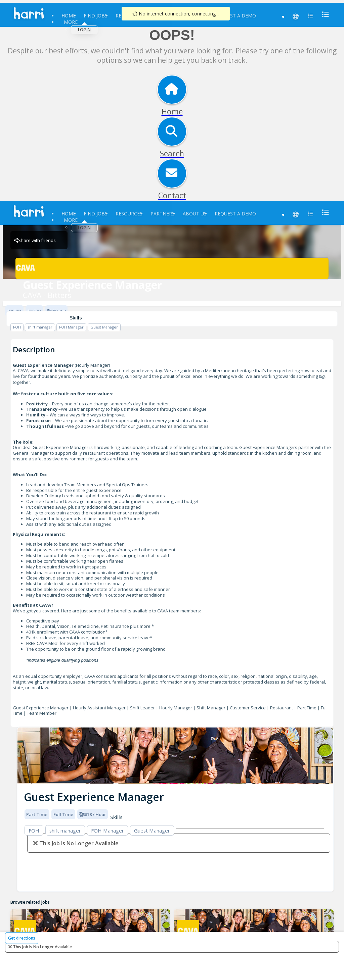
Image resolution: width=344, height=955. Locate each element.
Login (84, 30)
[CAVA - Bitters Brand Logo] (171, 268)
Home (68, 15)
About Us (195, 213)
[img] (175, 755)
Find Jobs (96, 15)
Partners (162, 213)
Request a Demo (235, 15)
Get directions (21, 938)
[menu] (323, 14)
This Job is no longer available (42, 947)
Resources (129, 213)
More (71, 22)
